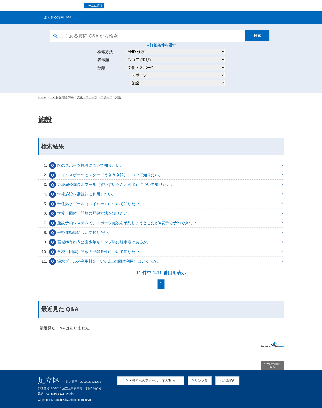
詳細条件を (159, 45)
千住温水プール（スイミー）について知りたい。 (161, 203)
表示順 (103, 60)
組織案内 (229, 380)
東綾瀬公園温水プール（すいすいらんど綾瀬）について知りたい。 (161, 184)
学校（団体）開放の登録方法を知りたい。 (161, 213)
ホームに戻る (94, 5)
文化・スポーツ (87, 97)
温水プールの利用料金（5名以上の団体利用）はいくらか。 (161, 261)
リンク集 (201, 380)
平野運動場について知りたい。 (161, 232)
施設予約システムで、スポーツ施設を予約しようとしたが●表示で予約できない (161, 223)
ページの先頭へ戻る (272, 365)
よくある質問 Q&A (57, 17)
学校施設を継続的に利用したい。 (161, 194)
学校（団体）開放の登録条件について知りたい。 (161, 251)
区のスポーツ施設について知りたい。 (161, 165)
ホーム (42, 97)
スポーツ (106, 97)
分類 (101, 68)
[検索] (258, 36)
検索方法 (105, 52)
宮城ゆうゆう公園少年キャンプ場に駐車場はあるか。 (161, 242)
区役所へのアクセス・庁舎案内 (152, 380)
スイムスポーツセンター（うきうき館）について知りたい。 (161, 174)
